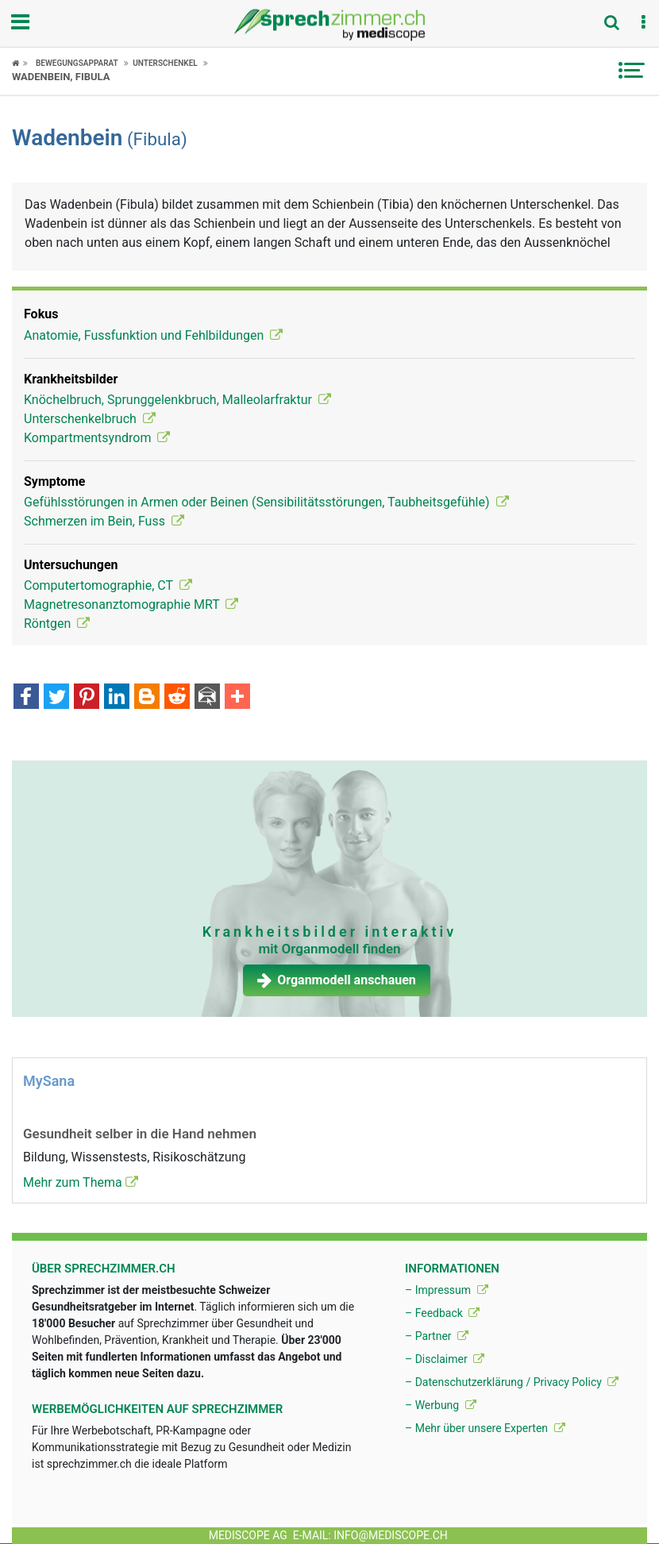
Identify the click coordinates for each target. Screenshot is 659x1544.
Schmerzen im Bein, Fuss (104, 521)
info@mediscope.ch (390, 1535)
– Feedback (442, 1313)
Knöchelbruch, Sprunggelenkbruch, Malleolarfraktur (177, 399)
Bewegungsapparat (77, 63)
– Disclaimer (444, 1359)
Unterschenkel (165, 63)
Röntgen (57, 623)
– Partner (436, 1336)
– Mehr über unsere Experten (485, 1428)
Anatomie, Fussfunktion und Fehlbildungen (153, 335)
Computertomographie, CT (108, 585)
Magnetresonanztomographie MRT (131, 604)
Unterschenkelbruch (90, 418)
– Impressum (446, 1290)
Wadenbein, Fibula (61, 77)
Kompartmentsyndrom (97, 437)
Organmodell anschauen (336, 980)
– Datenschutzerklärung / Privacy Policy (512, 1382)
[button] (643, 23)
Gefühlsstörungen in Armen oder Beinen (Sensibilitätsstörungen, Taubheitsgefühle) (266, 502)
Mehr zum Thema (80, 1182)
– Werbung (440, 1405)
